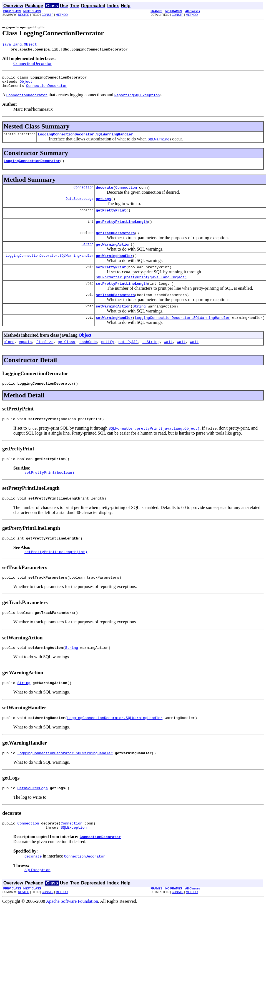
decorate (104, 193)
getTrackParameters (115, 241)
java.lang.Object (19, 44)
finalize (44, 357)
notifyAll (128, 357)
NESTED (23, 14)
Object (25, 83)
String (88, 254)
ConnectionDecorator (32, 64)
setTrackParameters (115, 308)
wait (168, 357)
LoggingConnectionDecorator (32, 165)
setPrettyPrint (111, 278)
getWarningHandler (114, 266)
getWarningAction (113, 254)
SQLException (74, 856)
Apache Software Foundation (72, 931)
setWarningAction (113, 320)
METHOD (62, 14)
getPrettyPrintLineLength (122, 229)
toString (150, 357)
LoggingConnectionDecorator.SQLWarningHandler (85, 138)
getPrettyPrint (111, 217)
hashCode (88, 357)
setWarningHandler (114, 332)
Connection (84, 193)
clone (9, 357)
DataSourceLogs (80, 205)
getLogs (103, 205)
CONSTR (47, 14)
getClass (66, 357)
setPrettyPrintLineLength (122, 295)
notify (107, 357)
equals (25, 357)
